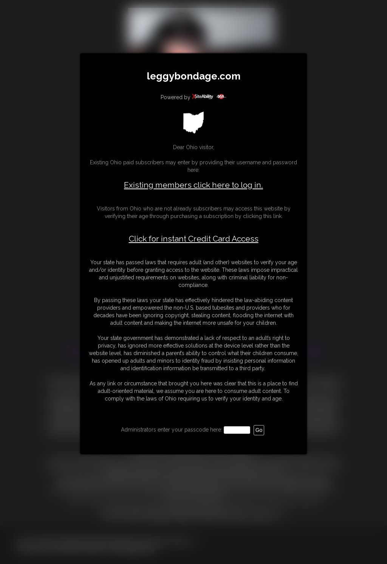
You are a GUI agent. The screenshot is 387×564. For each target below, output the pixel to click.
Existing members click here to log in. (193, 185)
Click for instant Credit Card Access (194, 239)
